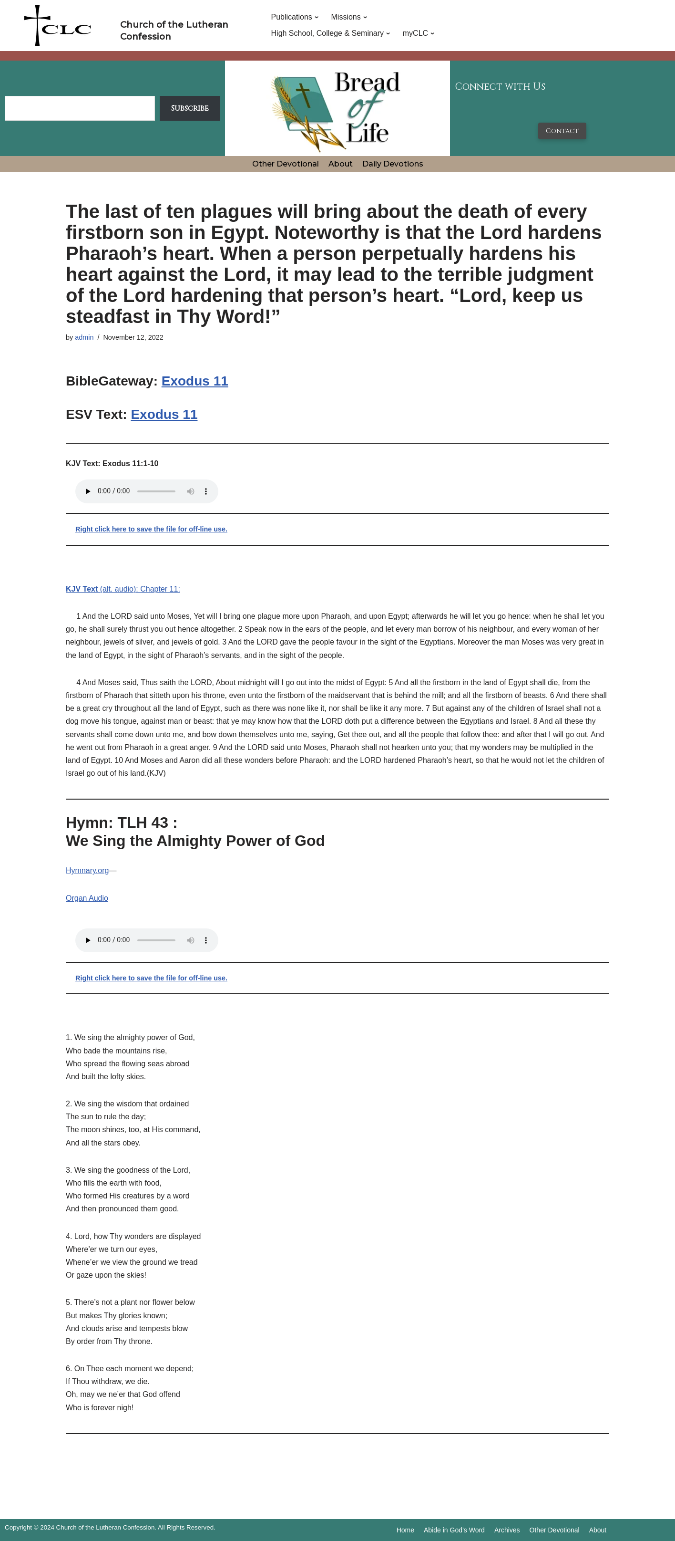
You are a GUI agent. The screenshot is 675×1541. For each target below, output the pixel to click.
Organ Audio (87, 898)
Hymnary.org (87, 870)
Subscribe (190, 108)
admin (84, 337)
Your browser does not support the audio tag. (146, 491)
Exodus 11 (195, 381)
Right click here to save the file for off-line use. (151, 529)
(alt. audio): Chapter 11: (123, 589)
